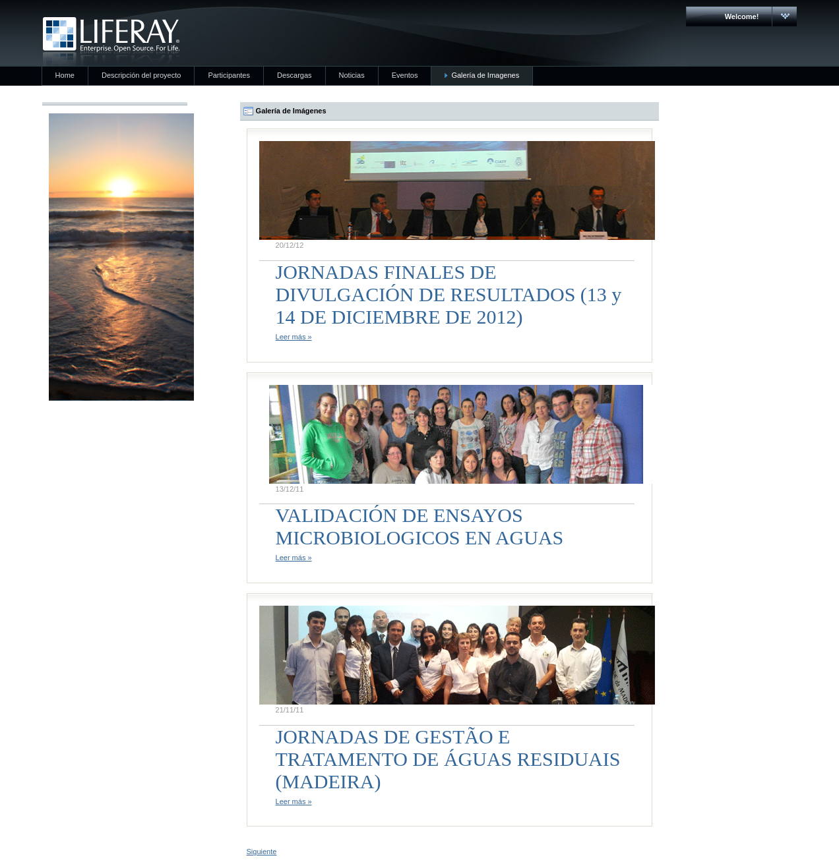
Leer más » (294, 337)
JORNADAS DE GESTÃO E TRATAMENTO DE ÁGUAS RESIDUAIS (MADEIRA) (448, 759)
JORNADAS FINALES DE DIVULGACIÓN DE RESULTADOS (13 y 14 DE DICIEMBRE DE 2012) (449, 294)
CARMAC (111, 41)
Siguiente (262, 851)
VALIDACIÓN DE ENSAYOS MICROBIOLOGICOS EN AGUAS (420, 526)
